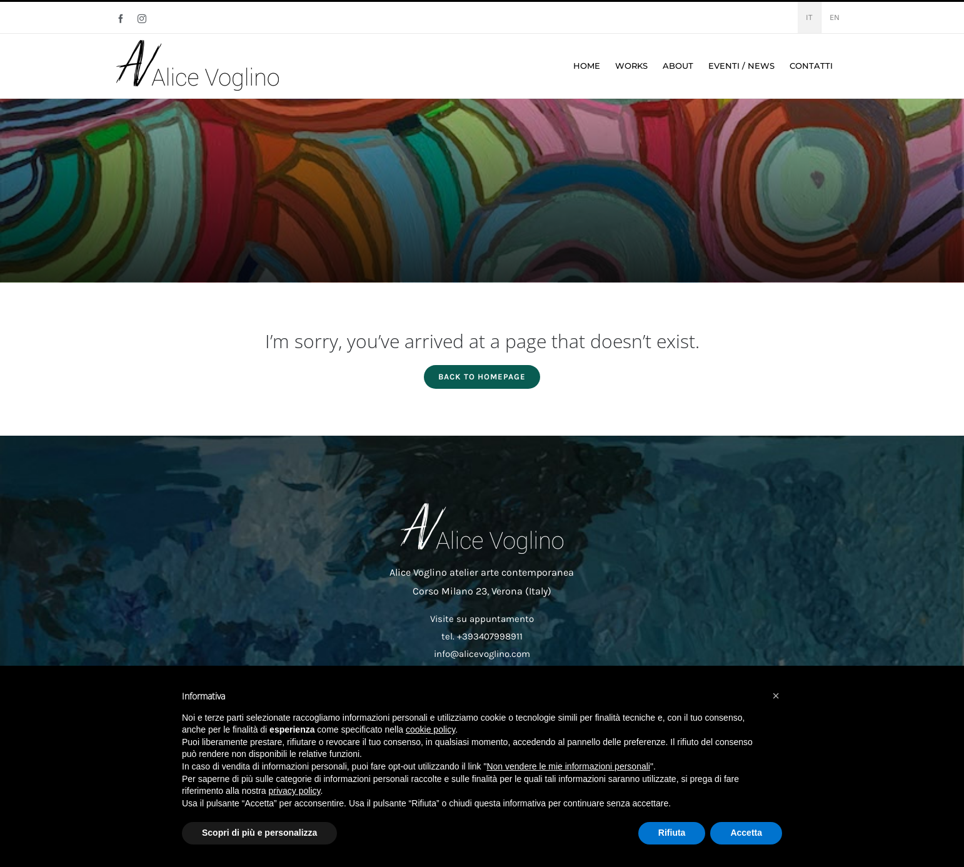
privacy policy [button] (295, 791)
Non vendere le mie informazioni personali (568, 766)
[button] (776, 696)
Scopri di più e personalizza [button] (259, 833)
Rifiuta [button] (672, 833)
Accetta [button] (746, 833)
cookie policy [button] (430, 729)
